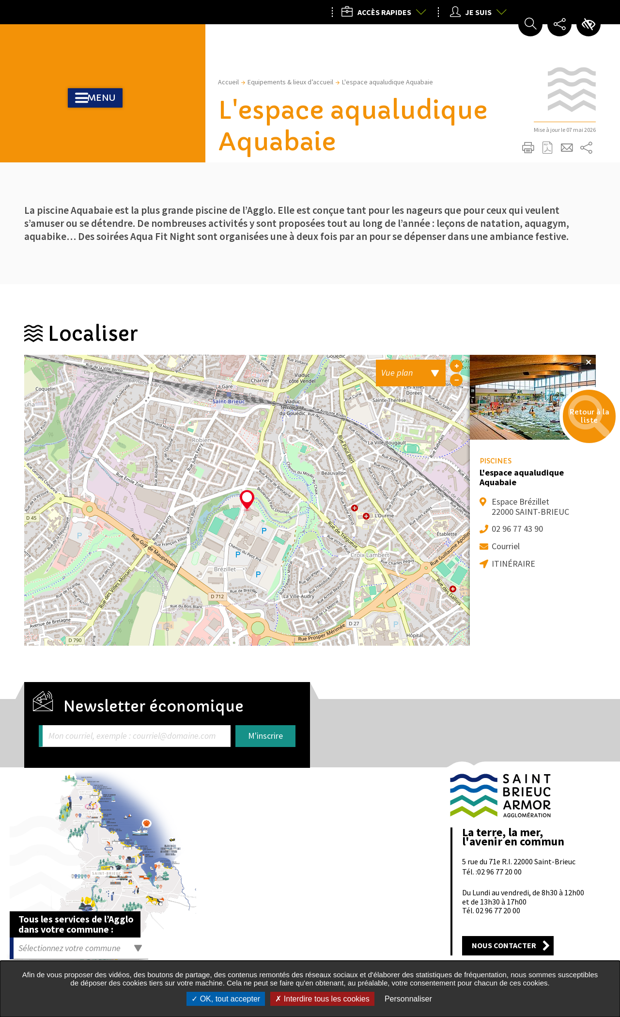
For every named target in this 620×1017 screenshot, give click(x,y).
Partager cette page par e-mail (566, 148)
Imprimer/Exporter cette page (528, 148)
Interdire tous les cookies (322, 999)
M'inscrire (265, 735)
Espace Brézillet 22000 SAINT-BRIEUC (530, 506)
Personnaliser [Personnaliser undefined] (408, 999)
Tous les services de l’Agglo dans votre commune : (76, 924)
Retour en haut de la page (585, 747)
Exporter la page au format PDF (547, 148)
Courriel (506, 546)
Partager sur (586, 148)
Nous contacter (504, 945)
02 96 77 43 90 (517, 528)
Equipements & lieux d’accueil (290, 82)
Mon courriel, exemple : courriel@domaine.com (132, 736)
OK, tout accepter (225, 999)
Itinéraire (513, 563)
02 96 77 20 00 (499, 871)
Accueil (228, 82)
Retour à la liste (576, 429)
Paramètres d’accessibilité (588, 24)
